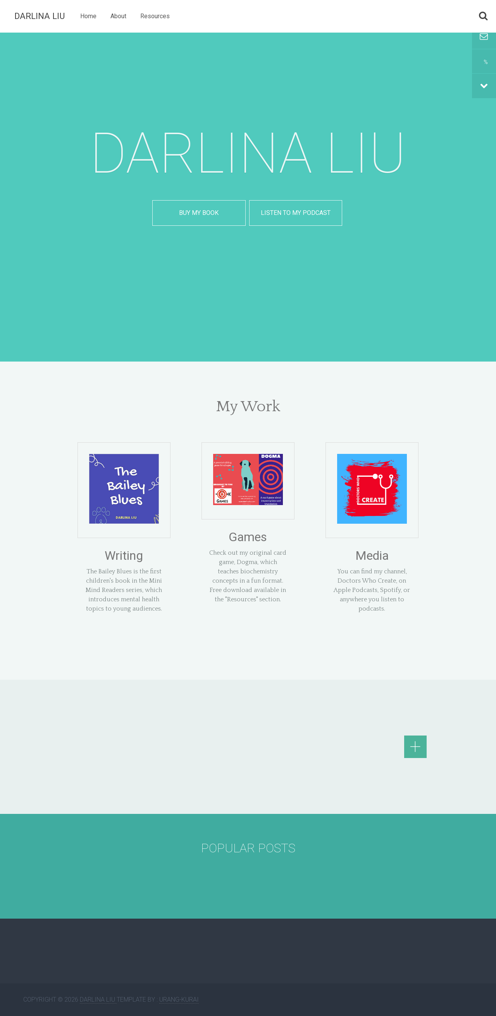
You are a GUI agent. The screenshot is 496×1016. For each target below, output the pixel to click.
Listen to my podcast (296, 212)
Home (88, 16)
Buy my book (199, 212)
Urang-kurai (179, 999)
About (118, 16)
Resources (155, 16)
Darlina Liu (39, 16)
